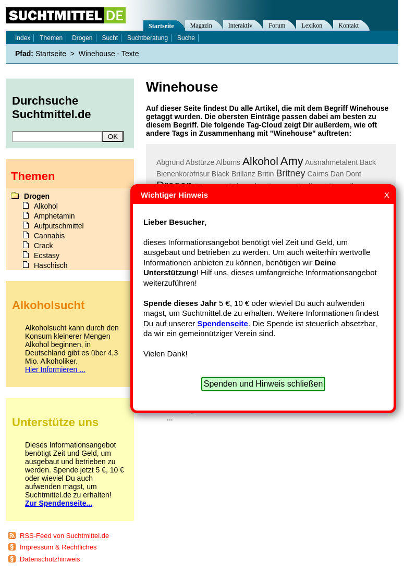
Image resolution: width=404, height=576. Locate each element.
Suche (186, 38)
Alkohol (260, 161)
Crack (43, 245)
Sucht (110, 38)
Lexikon (311, 25)
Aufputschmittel (59, 226)
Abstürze (200, 162)
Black (220, 174)
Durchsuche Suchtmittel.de (51, 107)
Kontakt (348, 25)
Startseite (161, 26)
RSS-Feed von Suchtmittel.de (64, 536)
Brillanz (243, 174)
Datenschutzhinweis (50, 559)
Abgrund (170, 162)
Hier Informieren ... (55, 369)
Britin (266, 174)
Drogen (82, 38)
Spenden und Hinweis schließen (263, 383)
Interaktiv (240, 25)
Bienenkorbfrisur (183, 174)
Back (368, 162)
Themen (51, 38)
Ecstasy (46, 255)
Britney (290, 173)
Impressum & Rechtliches (58, 547)
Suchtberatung (147, 38)
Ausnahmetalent (331, 162)
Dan (337, 174)
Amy (291, 161)
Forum (276, 25)
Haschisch (51, 265)
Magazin (201, 25)
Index (22, 38)
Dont (353, 174)
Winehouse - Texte (109, 53)
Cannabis (49, 236)
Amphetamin (54, 216)
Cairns (317, 174)
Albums (228, 162)
